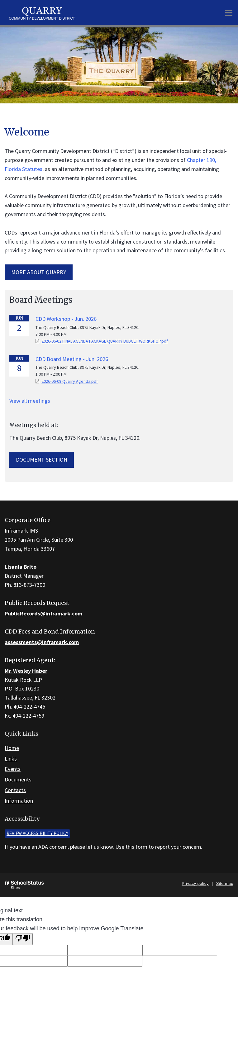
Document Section (41, 459)
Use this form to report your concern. (158, 846)
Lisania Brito (20, 566)
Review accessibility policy (37, 833)
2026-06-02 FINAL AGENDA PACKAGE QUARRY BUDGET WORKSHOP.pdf (104, 341)
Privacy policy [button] (195, 883)
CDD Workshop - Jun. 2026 (66, 318)
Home (12, 748)
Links (11, 758)
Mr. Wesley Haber (26, 670)
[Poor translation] (23, 939)
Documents (18, 779)
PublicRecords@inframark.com (43, 613)
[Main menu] (228, 12)
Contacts (15, 790)
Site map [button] (224, 883)
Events (13, 768)
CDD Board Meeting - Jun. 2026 (72, 359)
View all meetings (29, 400)
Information (19, 800)
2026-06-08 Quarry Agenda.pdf (69, 381)
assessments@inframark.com (42, 642)
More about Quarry (38, 272)
